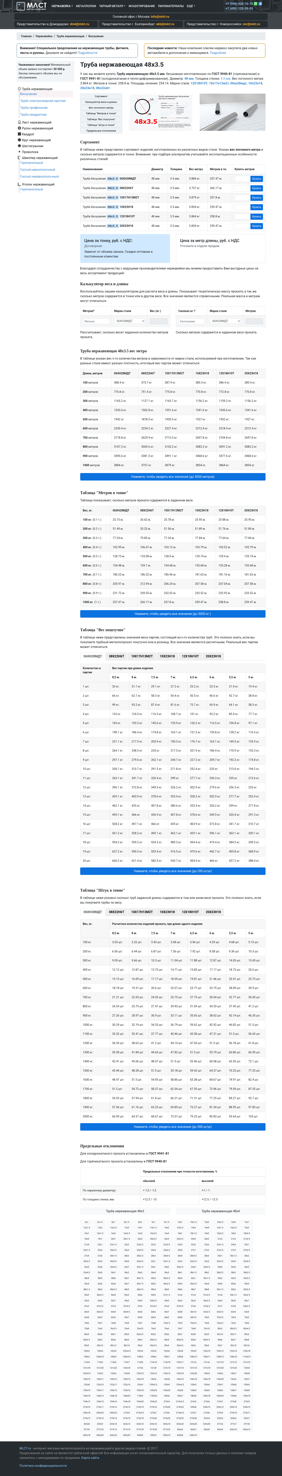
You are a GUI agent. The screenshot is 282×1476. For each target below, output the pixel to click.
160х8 (180, 1390)
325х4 (207, 1418)
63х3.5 (220, 1312)
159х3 (140, 1384)
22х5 (193, 1244)
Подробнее (218, 53)
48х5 (166, 1289)
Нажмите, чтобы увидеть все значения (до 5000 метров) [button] (172, 477)
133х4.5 (86, 1373)
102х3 (113, 1351)
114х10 (153, 1362)
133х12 (153, 1373)
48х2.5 (113, 1289)
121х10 (220, 1362)
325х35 (206, 1424)
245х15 (246, 1407)
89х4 (166, 1340)
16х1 (86, 1233)
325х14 (140, 1424)
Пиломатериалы (171, 6)
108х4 (113, 1356)
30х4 (126, 1261)
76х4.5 (140, 1328)
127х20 (220, 1368)
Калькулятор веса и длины (101, 102)
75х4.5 (220, 1323)
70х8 (113, 1323)
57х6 (193, 1306)
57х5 (166, 1306)
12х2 (100, 1227)
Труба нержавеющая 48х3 (125, 1211)
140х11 (100, 1379)
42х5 (100, 1283)
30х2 (246, 1256)
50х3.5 (100, 1295)
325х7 (247, 1418)
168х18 (113, 1396)
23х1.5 (220, 1244)
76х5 (153, 1328)
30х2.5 (86, 1261)
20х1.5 (126, 1239)
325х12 (126, 1424)
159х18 (140, 1390)
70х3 (206, 1317)
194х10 (246, 1396)
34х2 (166, 1267)
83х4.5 (140, 1334)
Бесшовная (28, 94)
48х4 (153, 1289)
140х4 (207, 1373)
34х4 (220, 1267)
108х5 (140, 1356)
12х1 (246, 1222)
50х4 (113, 1295)
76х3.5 (113, 1328)
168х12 (100, 1396)
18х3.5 (246, 1233)
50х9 (153, 1295)
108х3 (87, 1356)
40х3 (153, 1278)
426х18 (86, 1435)
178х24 (153, 1396)
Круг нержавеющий (36, 140)
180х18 (206, 1396)
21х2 (220, 1239)
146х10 (180, 1379)
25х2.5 (113, 1250)
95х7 (220, 1345)
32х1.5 (166, 1261)
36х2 (126, 1272)
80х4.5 (246, 1328)
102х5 (153, 1351)
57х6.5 (206, 1306)
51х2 (180, 1295)
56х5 (233, 1300)
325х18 (166, 1424)
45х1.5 (140, 1283)
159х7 (220, 1384)
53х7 (113, 1300)
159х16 (126, 1390)
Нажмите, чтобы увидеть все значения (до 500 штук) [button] (173, 1127)
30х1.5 (233, 1256)
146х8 (167, 1379)
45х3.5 (193, 1283)
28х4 (180, 1256)
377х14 (126, 1429)
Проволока (30, 152)
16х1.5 (100, 1233)
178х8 (140, 1396)
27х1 (193, 1250)
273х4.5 (140, 1412)
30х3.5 (113, 1261)
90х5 (193, 1345)
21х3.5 (246, 1239)
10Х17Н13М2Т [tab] (142, 656)
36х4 (153, 1272)
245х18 (86, 1412)
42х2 (220, 1278)
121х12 (233, 1362)
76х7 (180, 1328)
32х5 (86, 1267)
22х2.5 (140, 1244)
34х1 (153, 1267)
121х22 (113, 1368)
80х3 (220, 1328)
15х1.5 (220, 1227)
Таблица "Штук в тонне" (101, 125)
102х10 (206, 1351)
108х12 (220, 1356)
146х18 (206, 1379)
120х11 (180, 1362)
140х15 (126, 1379)
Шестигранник (33, 146)
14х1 (140, 1227)
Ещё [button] (190, 6)
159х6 (207, 1384)
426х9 (220, 1429)
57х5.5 (180, 1306)
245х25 (113, 1412)
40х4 (180, 1278)
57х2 (86, 1306)
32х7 (126, 1267)
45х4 (206, 1283)
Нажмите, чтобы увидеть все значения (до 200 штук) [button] (173, 871)
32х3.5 (220, 1261)
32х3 (206, 1261)
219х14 (140, 1407)
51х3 (193, 1295)
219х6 (207, 1401)
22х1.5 (113, 1244)
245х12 (220, 1407)
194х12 (86, 1401)
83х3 (126, 1334)
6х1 (86, 1222)
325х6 (233, 1418)
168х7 (233, 1390)
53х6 (100, 1300)
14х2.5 (180, 1227)
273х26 (193, 1418)
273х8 (207, 1412)
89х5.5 (206, 1340)
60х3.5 (100, 1312)
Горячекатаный (31, 163)
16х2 (113, 1233)
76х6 (166, 1328)
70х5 (246, 1317)
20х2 (140, 1239)
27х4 (86, 1256)
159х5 (193, 1384)
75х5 (233, 1323)
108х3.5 (100, 1356)
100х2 (87, 1351)
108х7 (167, 1356)
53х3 (86, 1300)
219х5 (193, 1401)
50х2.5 (246, 1289)
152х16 (126, 1384)
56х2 (180, 1300)
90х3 (140, 1345)
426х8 (207, 1429)
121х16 (246, 1362)
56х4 (220, 1300)
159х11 (100, 1390)
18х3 (233, 1233)
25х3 (126, 1250)
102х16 (233, 1351)
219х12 (113, 1407)
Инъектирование (142, 6)
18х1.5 (193, 1233)
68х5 (166, 1317)
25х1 (246, 1244)
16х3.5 (153, 1233)
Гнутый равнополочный (37, 170)
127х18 (206, 1368)
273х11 (246, 1412)
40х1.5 (140, 1278)
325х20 (180, 1424)
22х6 (206, 1244)
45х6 (233, 1283)
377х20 (153, 1429)
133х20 (193, 1373)
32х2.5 (193, 1261)
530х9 (153, 1435)
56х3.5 (206, 1300)
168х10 (86, 1396)
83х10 (220, 1334)
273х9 (220, 1412)
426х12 (246, 1429)
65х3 (100, 1317)
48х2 (100, 1289)
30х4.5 (140, 1261)
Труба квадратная (33, 114)
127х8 (153, 1368)
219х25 (180, 1407)
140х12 (113, 1379)
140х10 (86, 1379)
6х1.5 (100, 1222)
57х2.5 (100, 1306)
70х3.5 (220, 1317)
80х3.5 (233, 1328)
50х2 (233, 1289)
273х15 (126, 1418)
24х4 (233, 1244)
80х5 (86, 1334)
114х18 (166, 1362)
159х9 (247, 1384)
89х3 (140, 1340)
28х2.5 (140, 1256)
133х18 (180, 1373)
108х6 (153, 1356)
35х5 (100, 1272)
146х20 (220, 1379)
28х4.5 (193, 1256)
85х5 (100, 1340)
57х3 (113, 1306)
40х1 (126, 1278)
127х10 (166, 1368)
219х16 (153, 1407)
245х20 (100, 1412)
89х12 (113, 1345)
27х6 (100, 1256)
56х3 (193, 1300)
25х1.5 (86, 1250)
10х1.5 (193, 1222)
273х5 (153, 1412)
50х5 (126, 1295)
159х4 (167, 1384)
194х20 (140, 1401)
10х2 (206, 1222)
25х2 (100, 1250)
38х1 (180, 1272)
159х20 (153, 1390)
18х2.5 (220, 1233)
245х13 (233, 1407)
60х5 (140, 1312)
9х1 (153, 1222)
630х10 (193, 1435)
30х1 (220, 1256)
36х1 (113, 1272)
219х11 (100, 1407)
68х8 (180, 1317)
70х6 (86, 1323)
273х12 (86, 1418)
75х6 (246, 1323)
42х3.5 (246, 1278)
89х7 (233, 1340)
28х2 (126, 1256)
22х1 (100, 1244)
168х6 (220, 1390)
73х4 (126, 1323)
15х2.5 (233, 1227)
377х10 (100, 1429)
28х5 (206, 1256)
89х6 (220, 1340)
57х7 (220, 1306)
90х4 (166, 1345)
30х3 (100, 1261)
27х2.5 (220, 1250)
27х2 (206, 1250)
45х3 (180, 1283)
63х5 (246, 1312)
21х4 (86, 1244)
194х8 (233, 1396)
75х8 (86, 1328)
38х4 (86, 1278)
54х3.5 (153, 1300)
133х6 (113, 1373)
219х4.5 (180, 1401)
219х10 (86, 1407)
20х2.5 (153, 1239)
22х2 (126, 1244)
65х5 (113, 1317)
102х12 (220, 1351)
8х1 (113, 1222)
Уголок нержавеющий (38, 184)
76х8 (193, 1328)
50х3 (86, 1295)
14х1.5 (153, 1227)
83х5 (153, 1334)
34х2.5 (180, 1267)
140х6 (220, 1373)
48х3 (126, 1289)
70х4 (233, 1317)
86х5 (126, 1340)
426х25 (126, 1435)
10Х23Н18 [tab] (167, 656)
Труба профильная (34, 108)
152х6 (233, 1379)
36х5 (166, 1272)
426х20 (100, 1435)
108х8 (180, 1356)
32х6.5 (113, 1267)
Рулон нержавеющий (37, 128)
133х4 (247, 1368)
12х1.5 (86, 1227)
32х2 (180, 1261)
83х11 (233, 1334)
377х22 (166, 1429)
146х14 (193, 1379)
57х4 (140, 1306)
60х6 (153, 1312)
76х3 (100, 1328)
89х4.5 (180, 1340)
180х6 (167, 1396)
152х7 (247, 1379)
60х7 (166, 1312)
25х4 (153, 1250)
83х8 (193, 1334)
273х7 (193, 1412)
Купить (256, 178)
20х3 (166, 1239)
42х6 (113, 1283)
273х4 (127, 1412)
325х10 (113, 1424)
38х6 (113, 1278)
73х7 (140, 1323)
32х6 (100, 1267)
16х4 (166, 1233)
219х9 (247, 1401)
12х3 (126, 1227)
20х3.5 (180, 1239)
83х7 (180, 1334)
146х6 (153, 1379)
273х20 (153, 1418)
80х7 (113, 1334)
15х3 (246, 1227)
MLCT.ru (25, 1448)
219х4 (167, 1401)
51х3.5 (206, 1295)
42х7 (126, 1283)
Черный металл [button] (111, 6)
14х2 (166, 1227)
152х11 (113, 1384)
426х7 (193, 1429)
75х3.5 (193, 1323)
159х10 (86, 1390)
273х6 (167, 1412)
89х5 (193, 1340)
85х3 (246, 1334)
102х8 (180, 1351)
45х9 (246, 1283)
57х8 (233, 1306)
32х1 (153, 1261)
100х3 (100, 1351)
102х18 (246, 1351)
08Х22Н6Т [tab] (116, 656)
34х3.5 (206, 1267)
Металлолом (86, 6)
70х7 (100, 1323)
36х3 (140, 1272)
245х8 (193, 1407)
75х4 (206, 1323)
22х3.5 (166, 1244)
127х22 (233, 1368)
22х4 (180, 1244)
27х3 (233, 1250)
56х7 (246, 1300)
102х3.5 (126, 1351)
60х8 (180, 1312)
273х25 (180, 1418)
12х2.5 (113, 1227)
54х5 (166, 1300)
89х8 (246, 1340)
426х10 (233, 1429)
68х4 (153, 1317)
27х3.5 (246, 1250)
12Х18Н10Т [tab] (190, 656)
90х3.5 (153, 1345)
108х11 (206, 1356)
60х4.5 (126, 1312)
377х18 (140, 1429)
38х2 (206, 1272)
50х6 (140, 1295)
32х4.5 (246, 1261)
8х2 (140, 1222)
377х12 (113, 1429)
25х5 (180, 1250)
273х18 (140, 1418)
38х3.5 (246, 1272)
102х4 (140, 1351)
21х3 (233, 1239)
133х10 (140, 1373)
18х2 (206, 1233)
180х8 (193, 1396)
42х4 (86, 1283)
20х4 (193, 1239)
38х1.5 (193, 1272)
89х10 (100, 1345)
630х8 (180, 1435)
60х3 (86, 1312)
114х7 (127, 1362)
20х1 (113, 1239)
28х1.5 (113, 1256)
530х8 (140, 1435)
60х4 (113, 1312)
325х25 (193, 1424)
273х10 (233, 1412)
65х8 (140, 1317)
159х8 (233, 1384)
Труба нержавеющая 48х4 (221, 1211)
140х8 (247, 1373)
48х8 (206, 1289)
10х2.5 (220, 1222)
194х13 (100, 1401)
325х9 (100, 1424)
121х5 (193, 1362)
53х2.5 (246, 1295)
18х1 (180, 1233)
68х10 (193, 1317)
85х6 (113, 1340)
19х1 (100, 1239)
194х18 (126, 1401)
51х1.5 (166, 1295)
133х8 (127, 1373)
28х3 (153, 1256)
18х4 (86, 1239)
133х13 (166, 1373)
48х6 (180, 1289)
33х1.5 (140, 1267)
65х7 (126, 1317)
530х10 (166, 1435)
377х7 (233, 1424)
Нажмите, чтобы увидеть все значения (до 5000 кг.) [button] (173, 614)
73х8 (153, 1323)
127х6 (140, 1368)
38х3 (233, 1272)
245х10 (206, 1407)
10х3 (233, 1222)
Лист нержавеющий (37, 122)
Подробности (87, 53)
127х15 (193, 1368)
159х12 (113, 1390)
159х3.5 (153, 1384)
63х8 (86, 1317)
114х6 (113, 1362)
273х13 (100, 1418)
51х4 (220, 1295)
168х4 (193, 1390)
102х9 (193, 1351)
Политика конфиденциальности (43, 1466)
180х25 (220, 1396)
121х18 (86, 1368)
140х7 (233, 1373)
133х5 (100, 1373)
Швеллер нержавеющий (40, 158)
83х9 (206, 1334)
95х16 (247, 1345)
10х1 (180, 1222)
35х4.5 (86, 1272)
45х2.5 (166, 1283)
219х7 (220, 1401)
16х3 (140, 1233)
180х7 (180, 1396)
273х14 (113, 1418)
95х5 (206, 1345)
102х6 (167, 1351)
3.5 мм (225, 78)
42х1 (193, 1278)
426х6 (180, 1429)
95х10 (233, 1345)
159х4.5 (180, 1384)
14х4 (206, 1227)
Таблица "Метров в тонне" (101, 113)
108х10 (193, 1356)
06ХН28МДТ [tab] (93, 656)
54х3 (140, 1300)
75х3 (180, 1323)
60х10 (193, 1312)
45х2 (153, 1283)
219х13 (126, 1407)
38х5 (100, 1278)
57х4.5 (153, 1306)
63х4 (233, 1312)
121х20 (100, 1368)
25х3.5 (140, 1250)
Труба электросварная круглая (43, 101)
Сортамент (101, 96)
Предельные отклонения (101, 130)
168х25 (126, 1396)
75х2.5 (166, 1323)
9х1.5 (166, 1222)
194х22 (153, 1401)
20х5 (206, 1239)
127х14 (180, 1368)
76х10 (207, 1328)
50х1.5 (220, 1289)
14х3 (193, 1227)
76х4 (126, 1328)
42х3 (233, 1278)
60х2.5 (246, 1306)
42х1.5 (206, 1278)
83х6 (166, 1334)
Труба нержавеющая (37, 89)
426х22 (113, 1435)
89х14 (127, 1345)
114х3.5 (246, 1356)
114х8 (140, 1362)
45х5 (220, 1283)
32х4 (233, 1261)
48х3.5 (140, 1289)
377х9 (87, 1429)
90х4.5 (180, 1345)
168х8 (247, 1390)
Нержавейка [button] (61, 6)
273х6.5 (180, 1412)
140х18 (140, 1379)
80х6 (100, 1334)
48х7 (193, 1289)
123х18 (126, 1368)
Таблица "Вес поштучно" (101, 119)
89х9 (86, 1345)
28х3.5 (166, 1256)
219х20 (166, 1407)
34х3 (193, 1267)
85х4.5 (86, 1340)
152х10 (100, 1384)
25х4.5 (166, 1250)
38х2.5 (220, 1272)
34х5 (233, 1267)
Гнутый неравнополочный (39, 176)
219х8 (233, 1401)
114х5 (100, 1362)
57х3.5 (126, 1306)
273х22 (166, 1418)
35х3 (246, 1267)
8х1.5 (126, 1222)
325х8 (87, 1424)
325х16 (153, 1424)
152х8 (87, 1384)
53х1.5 (233, 1295)
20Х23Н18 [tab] (213, 656)
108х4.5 (126, 1356)
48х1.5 (86, 1289)
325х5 (220, 1418)
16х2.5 (126, 1233)
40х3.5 (166, 1278)
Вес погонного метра (101, 107)
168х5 (207, 1390)
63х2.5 (206, 1312)
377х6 (220, 1424)
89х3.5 (153, 1340)
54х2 (126, 1300)
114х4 (87, 1362)
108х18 (233, 1356)
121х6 (207, 1362)
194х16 (113, 1401)
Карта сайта (90, 1458)
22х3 (153, 1244)
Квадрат (28, 134)
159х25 (166, 1390)
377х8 (247, 1424)
